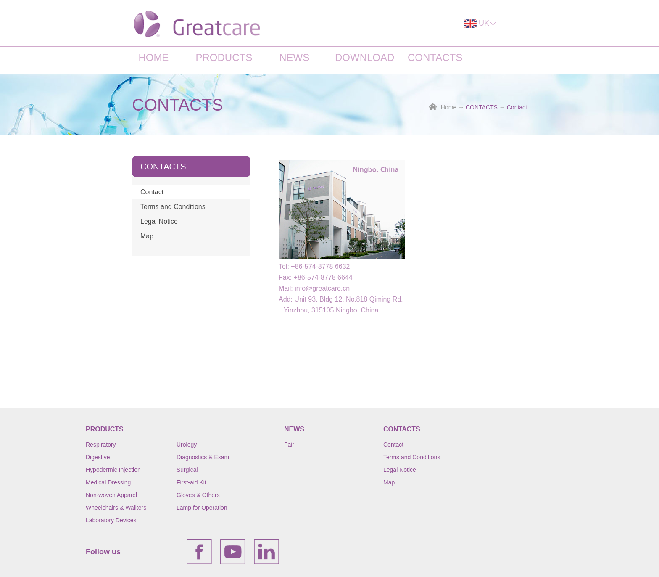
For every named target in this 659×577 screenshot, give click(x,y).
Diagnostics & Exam (203, 457)
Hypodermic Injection (113, 469)
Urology (187, 444)
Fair (289, 444)
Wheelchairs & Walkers (116, 507)
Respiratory (101, 444)
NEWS (294, 57)
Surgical (187, 469)
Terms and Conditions (173, 206)
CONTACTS (435, 57)
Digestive (98, 457)
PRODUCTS (223, 57)
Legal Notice (159, 221)
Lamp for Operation (202, 507)
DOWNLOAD (364, 57)
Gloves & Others (198, 495)
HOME (153, 57)
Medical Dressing (108, 482)
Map (146, 236)
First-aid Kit (191, 482)
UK (480, 23)
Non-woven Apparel (111, 495)
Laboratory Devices (111, 520)
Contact (517, 107)
